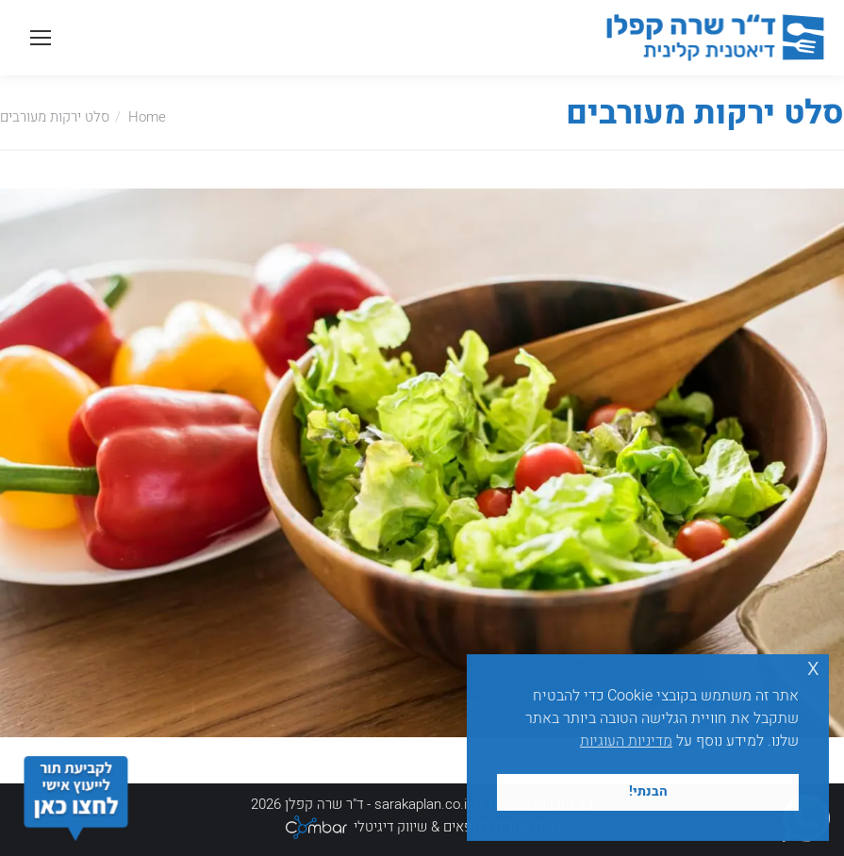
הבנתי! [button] (648, 791)
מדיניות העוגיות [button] (626, 741)
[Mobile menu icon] (40, 37)
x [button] (813, 668)
